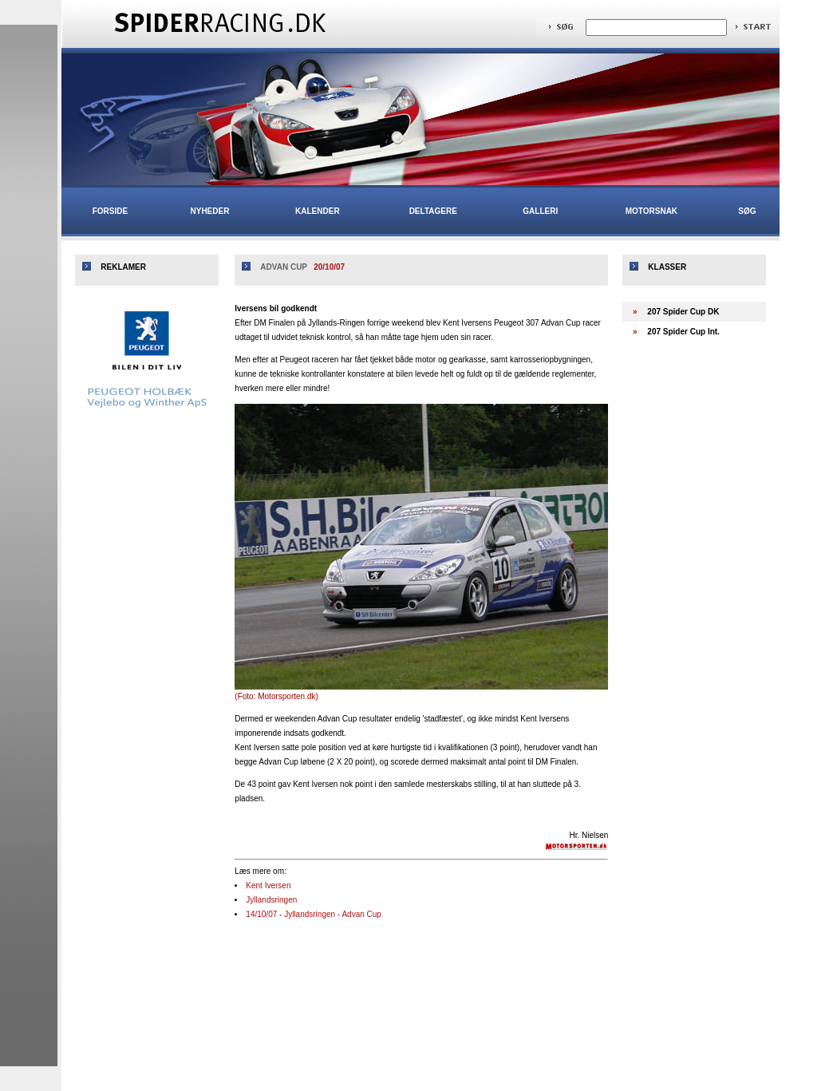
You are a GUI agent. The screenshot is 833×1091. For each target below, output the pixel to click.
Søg (747, 211)
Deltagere (433, 211)
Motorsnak (651, 211)
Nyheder (210, 211)
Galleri (540, 211)
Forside (110, 211)
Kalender (317, 211)
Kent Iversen (268, 885)
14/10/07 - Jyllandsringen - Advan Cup (313, 914)
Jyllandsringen (271, 899)
